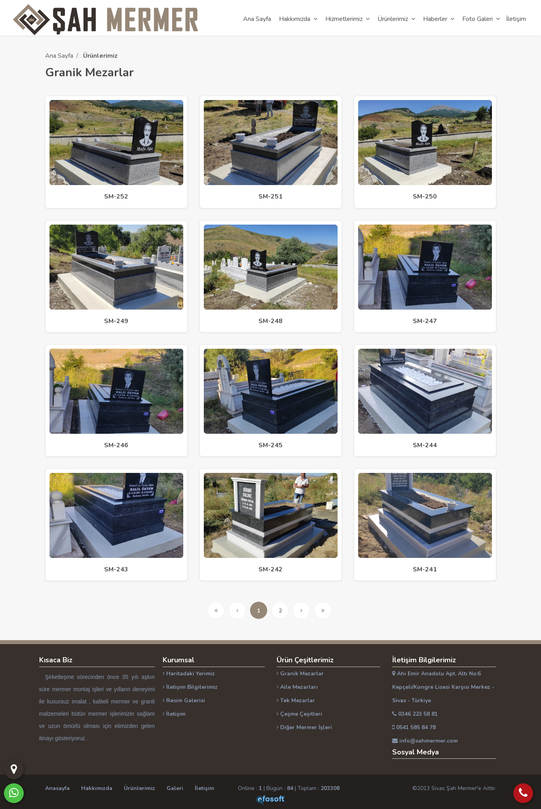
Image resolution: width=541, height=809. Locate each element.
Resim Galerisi (184, 700)
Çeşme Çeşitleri (299, 714)
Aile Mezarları (297, 687)
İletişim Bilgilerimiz (190, 687)
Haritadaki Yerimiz (189, 673)
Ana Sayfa (59, 55)
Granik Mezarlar (300, 673)
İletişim (174, 714)
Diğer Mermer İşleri (304, 727)
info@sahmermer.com (425, 741)
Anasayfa (57, 788)
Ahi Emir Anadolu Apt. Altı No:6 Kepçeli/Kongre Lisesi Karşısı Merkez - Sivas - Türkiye (443, 687)
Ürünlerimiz (139, 788)
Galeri (175, 788)
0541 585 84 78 (414, 727)
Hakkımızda (96, 788)
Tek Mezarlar (296, 700)
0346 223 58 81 (415, 714)
